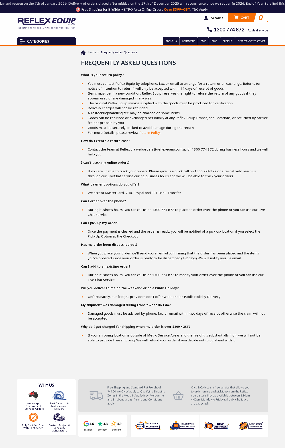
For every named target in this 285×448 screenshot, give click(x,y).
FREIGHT (227, 41)
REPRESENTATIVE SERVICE (251, 41)
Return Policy (149, 132)
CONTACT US (188, 41)
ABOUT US (171, 41)
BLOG (214, 41)
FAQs (203, 41)
